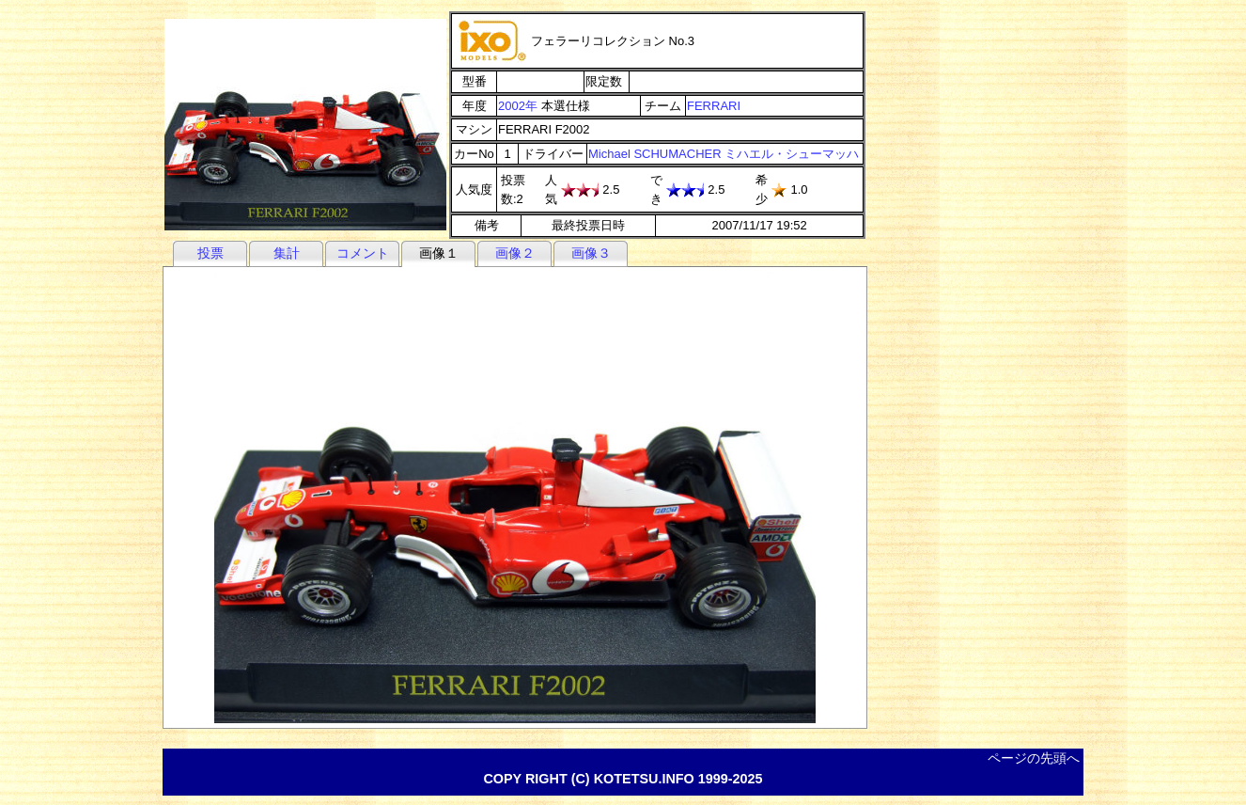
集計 (286, 252)
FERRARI (713, 106)
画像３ (591, 252)
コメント (362, 252)
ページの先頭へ (1034, 758)
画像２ (515, 252)
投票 (210, 252)
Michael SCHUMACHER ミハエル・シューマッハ (723, 154)
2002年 (517, 106)
